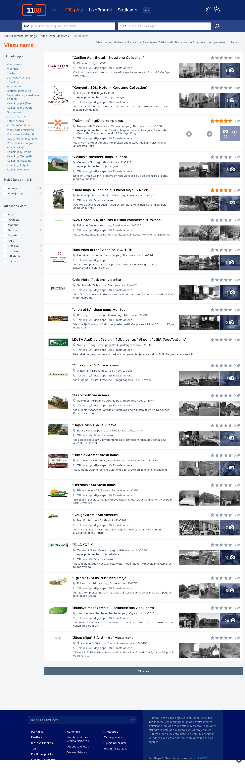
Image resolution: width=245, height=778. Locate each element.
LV (55, 9)
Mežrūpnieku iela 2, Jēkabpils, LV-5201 (101, 520)
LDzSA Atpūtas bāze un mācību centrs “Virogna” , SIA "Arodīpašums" (129, 339)
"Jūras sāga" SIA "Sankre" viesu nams (102, 637)
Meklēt (217, 26)
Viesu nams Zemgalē (20, 143)
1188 (34, 10)
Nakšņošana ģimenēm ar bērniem (23, 97)
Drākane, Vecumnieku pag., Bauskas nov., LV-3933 (109, 225)
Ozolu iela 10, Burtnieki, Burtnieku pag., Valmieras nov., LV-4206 (117, 460)
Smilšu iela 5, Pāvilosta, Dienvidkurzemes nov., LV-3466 (112, 643)
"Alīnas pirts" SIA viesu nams (95, 365)
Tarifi (34, 748)
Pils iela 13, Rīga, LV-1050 (92, 63)
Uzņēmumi (100, 10)
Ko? (26, 26)
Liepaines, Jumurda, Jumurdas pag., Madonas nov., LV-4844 (115, 255)
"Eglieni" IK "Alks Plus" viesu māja (99, 578)
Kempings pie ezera (20, 107)
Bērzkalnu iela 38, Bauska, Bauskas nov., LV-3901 (108, 490)
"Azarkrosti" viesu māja (91, 395)
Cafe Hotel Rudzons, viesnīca (96, 279)
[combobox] (68, 26)
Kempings (13, 82)
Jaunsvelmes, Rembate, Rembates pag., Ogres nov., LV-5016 (115, 613)
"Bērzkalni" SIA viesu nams (94, 485)
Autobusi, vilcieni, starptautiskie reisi (78, 739)
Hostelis (12, 73)
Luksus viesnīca (17, 116)
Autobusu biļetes (78, 746)
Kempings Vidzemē (19, 160)
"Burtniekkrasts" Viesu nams (95, 455)
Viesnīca (12, 68)
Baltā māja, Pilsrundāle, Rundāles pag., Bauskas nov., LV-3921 (116, 195)
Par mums (37, 731)
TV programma (112, 737)
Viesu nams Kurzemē (20, 130)
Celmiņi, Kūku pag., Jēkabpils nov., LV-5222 (104, 164)
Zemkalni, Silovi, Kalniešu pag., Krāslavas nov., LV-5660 (112, 552)
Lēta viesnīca (15, 121)
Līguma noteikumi (114, 743)
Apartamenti (14, 86)
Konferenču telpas (19, 125)
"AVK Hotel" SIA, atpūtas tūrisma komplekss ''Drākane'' (117, 220)
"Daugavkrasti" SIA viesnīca (95, 515)
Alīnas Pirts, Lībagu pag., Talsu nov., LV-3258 (105, 370)
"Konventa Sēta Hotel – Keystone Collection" (109, 87)
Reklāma (36, 737)
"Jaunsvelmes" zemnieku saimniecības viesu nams (113, 608)
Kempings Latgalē (18, 165)
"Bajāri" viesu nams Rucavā (94, 425)
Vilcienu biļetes (77, 752)
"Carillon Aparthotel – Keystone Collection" (108, 57)
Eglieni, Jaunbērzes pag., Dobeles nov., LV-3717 (107, 583)
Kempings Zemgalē (19, 156)
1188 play (73, 10)
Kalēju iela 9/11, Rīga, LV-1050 (100, 95)
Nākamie (143, 671)
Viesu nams (14, 64)
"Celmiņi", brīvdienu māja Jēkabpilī (100, 157)
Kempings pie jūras (19, 103)
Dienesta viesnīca (18, 77)
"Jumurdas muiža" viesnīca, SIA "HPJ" (102, 250)
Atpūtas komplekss (19, 91)
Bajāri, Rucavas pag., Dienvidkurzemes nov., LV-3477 (110, 430)
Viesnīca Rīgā (15, 147)
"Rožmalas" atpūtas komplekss (97, 120)
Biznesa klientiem (42, 743)
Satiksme (127, 10)
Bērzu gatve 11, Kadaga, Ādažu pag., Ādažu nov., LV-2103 (113, 315)
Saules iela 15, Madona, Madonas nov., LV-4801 (107, 285)
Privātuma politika (42, 754)
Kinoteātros (110, 731)
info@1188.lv (203, 758)
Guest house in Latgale (22, 138)
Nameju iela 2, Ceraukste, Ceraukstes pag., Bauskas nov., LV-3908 (126, 129)
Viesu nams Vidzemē (20, 134)
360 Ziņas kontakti (115, 748)
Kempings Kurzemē (19, 152)
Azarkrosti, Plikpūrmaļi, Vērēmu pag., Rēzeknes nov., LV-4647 (115, 400)
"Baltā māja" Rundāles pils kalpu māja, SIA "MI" (110, 190)
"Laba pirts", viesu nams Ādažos (98, 309)
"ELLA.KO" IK (82, 544)
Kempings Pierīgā (18, 169)
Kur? (123, 26)
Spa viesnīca (15, 112)
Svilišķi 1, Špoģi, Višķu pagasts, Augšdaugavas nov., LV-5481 (115, 345)
